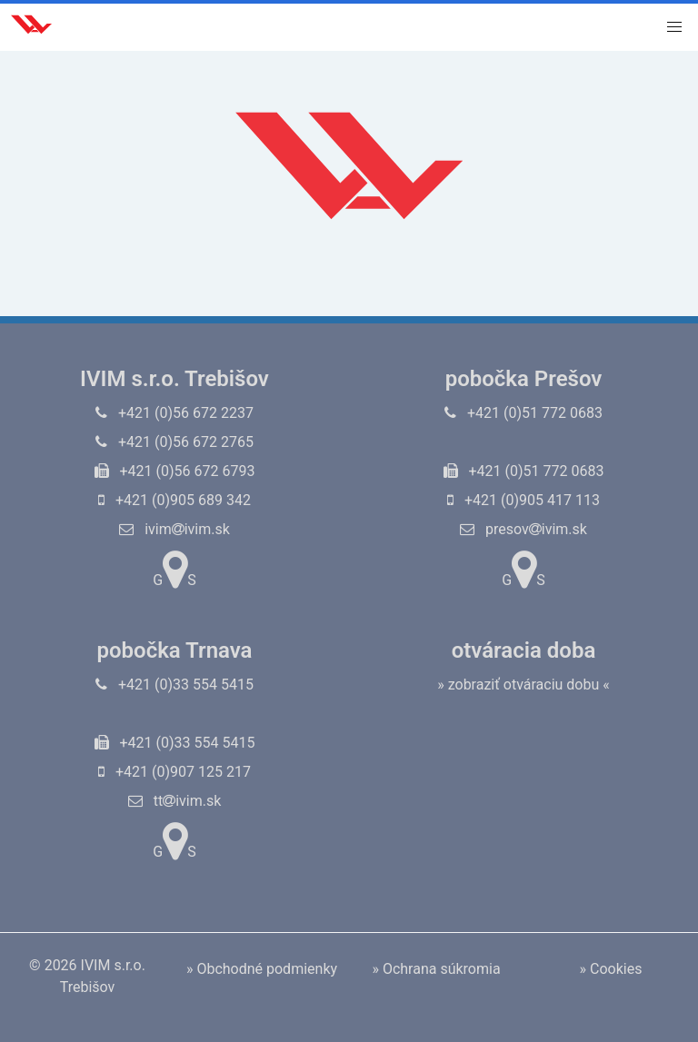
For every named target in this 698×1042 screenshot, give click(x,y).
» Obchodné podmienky (261, 968)
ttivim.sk (175, 800)
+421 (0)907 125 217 (174, 771)
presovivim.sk (523, 529)
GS (174, 569)
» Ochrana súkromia (436, 968)
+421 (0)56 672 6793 (175, 471)
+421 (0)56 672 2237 (174, 413)
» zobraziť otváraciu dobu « (523, 684)
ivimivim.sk (174, 529)
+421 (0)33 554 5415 (174, 684)
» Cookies (611, 968)
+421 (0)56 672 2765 (174, 442)
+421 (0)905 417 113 (523, 500)
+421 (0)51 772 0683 (523, 413)
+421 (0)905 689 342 (174, 500)
